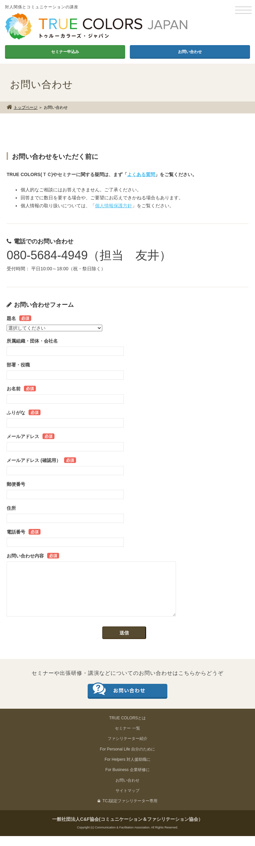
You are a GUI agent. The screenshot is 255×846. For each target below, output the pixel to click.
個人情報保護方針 (113, 205)
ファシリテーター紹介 (127, 748)
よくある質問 (141, 174)
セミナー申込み (65, 51)
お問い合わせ (190, 51)
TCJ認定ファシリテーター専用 (128, 811)
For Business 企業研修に (127, 779)
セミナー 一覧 (127, 738)
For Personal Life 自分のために (127, 759)
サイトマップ (127, 800)
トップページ (26, 107)
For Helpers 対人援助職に (127, 769)
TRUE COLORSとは (127, 728)
